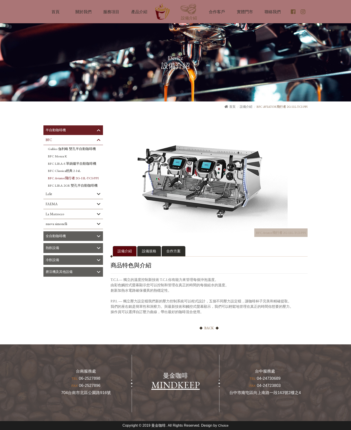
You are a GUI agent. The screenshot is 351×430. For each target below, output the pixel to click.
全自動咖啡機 (56, 236)
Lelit (49, 194)
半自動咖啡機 (56, 130)
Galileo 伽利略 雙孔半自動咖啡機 (72, 149)
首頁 (232, 107)
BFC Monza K (57, 156)
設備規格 (149, 251)
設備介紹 (246, 107)
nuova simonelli (56, 224)
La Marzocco (55, 214)
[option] (200, 179)
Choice (223, 425)
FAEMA (52, 204)
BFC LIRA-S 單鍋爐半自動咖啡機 (72, 164)
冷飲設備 (53, 260)
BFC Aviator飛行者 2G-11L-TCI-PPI (73, 178)
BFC (49, 140)
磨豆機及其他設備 (60, 272)
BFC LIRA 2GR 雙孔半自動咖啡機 (73, 185)
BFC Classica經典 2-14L (64, 171)
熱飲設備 (53, 248)
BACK (209, 328)
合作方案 (173, 251)
